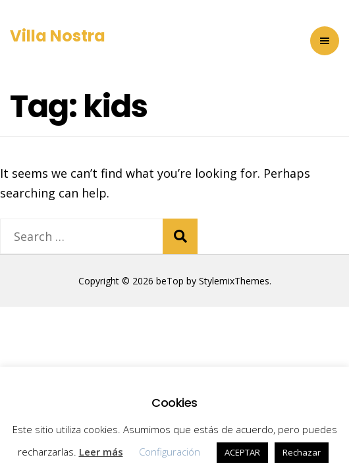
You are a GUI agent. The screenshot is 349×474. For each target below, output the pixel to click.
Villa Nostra (57, 36)
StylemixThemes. (235, 281)
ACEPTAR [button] (242, 452)
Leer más (101, 451)
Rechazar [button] (301, 452)
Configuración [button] (169, 451)
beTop (168, 281)
